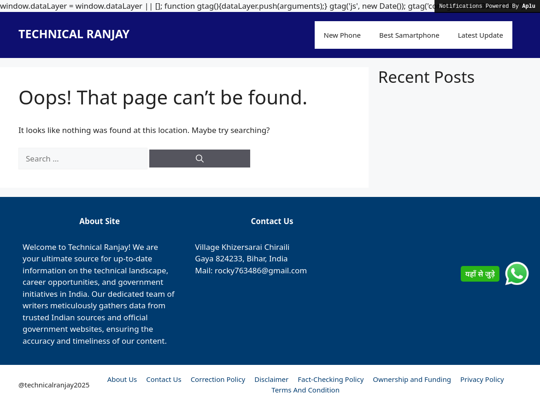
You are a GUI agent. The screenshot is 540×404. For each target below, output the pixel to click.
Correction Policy (218, 379)
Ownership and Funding (412, 379)
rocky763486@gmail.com (261, 270)
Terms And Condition (305, 389)
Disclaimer (271, 379)
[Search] (199, 159)
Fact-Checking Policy (331, 379)
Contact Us (163, 379)
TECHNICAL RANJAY (73, 33)
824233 (229, 258)
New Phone (342, 35)
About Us (122, 379)
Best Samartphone (409, 35)
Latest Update (480, 35)
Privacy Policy (482, 379)
